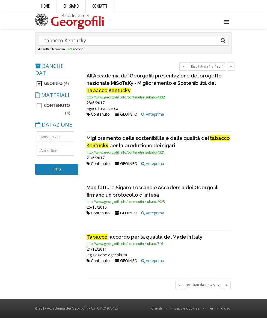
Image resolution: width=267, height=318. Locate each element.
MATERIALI (52, 95)
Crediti (156, 308)
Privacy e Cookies (185, 308)
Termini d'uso (219, 308)
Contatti (99, 6)
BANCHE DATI (49, 69)
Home (45, 6)
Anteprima (152, 114)
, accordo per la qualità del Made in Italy (144, 237)
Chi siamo (71, 6)
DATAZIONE (53, 124)
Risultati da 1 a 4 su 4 (207, 66)
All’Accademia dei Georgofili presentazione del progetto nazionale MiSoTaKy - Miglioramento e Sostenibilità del (154, 83)
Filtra (56, 169)
